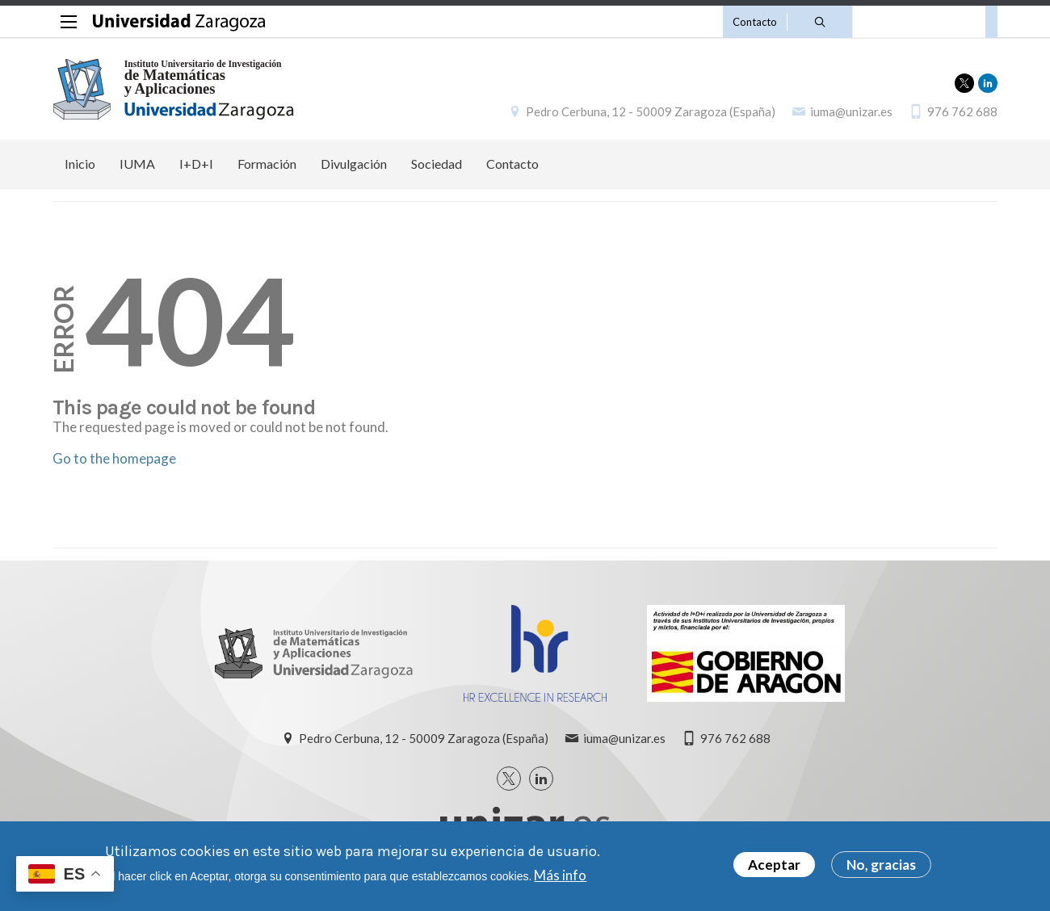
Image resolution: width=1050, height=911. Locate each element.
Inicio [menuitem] (80, 163)
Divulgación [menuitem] (354, 163)
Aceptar (774, 868)
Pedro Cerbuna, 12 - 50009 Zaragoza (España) (650, 111)
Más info (560, 878)
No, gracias (881, 868)
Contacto (755, 21)
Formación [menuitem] (266, 163)
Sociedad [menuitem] (436, 163)
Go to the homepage (114, 458)
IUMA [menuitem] (137, 163)
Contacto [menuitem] (512, 163)
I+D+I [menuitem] (196, 163)
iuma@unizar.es (851, 111)
